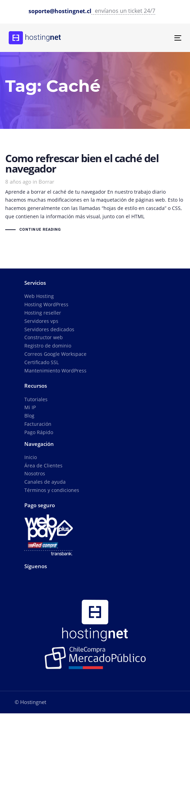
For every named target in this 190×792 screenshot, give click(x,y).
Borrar (46, 181)
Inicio (30, 457)
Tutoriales (36, 399)
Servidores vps (41, 321)
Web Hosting (39, 296)
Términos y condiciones (51, 490)
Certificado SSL (41, 362)
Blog (29, 415)
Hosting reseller (42, 312)
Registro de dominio (47, 345)
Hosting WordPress (46, 304)
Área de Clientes (43, 465)
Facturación (37, 424)
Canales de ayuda (45, 481)
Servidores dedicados (49, 329)
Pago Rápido (38, 432)
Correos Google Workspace (55, 354)
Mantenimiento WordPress (55, 370)
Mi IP (30, 407)
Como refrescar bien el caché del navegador (95, 193)
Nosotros (34, 473)
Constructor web (43, 337)
